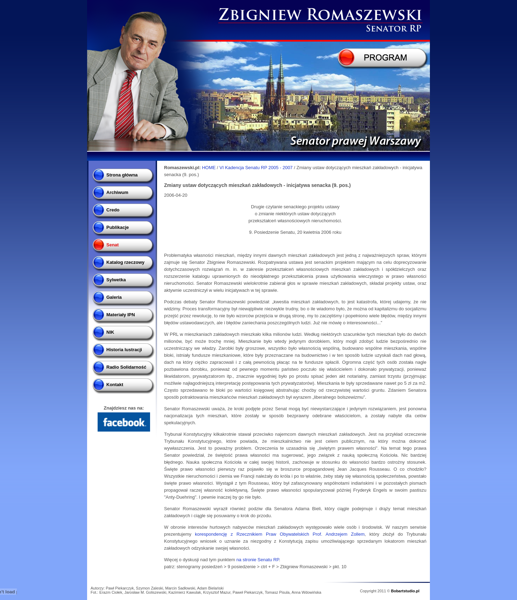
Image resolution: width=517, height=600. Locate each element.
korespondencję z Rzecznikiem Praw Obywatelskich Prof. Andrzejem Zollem (279, 534)
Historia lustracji (124, 349)
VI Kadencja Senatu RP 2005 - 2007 (256, 167)
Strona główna (122, 175)
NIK (110, 332)
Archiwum (117, 192)
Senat (112, 244)
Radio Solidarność (126, 367)
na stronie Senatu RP (257, 559)
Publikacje (117, 227)
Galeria (114, 297)
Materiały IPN (120, 314)
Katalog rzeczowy (125, 262)
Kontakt (114, 384)
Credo (113, 209)
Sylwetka (116, 279)
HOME (208, 167)
